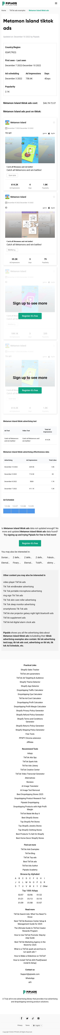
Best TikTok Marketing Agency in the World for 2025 (30, 943)
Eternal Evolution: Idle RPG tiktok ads (7, 562)
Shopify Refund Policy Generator (30, 715)
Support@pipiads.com (30, 974)
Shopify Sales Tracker (30, 670)
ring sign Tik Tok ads (13, 595)
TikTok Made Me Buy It (30, 813)
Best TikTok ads (30, 861)
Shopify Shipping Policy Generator (30, 730)
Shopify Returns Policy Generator (30, 726)
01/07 (39, 903)
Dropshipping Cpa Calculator (30, 694)
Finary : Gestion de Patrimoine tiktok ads (18, 562)
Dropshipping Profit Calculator (30, 702)
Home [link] (3, 10)
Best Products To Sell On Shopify (30, 834)
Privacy (20, 1025)
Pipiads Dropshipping (30, 802)
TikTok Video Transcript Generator (30, 774)
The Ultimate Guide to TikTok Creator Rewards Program (30, 929)
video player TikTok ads (14, 582)
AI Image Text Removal (30, 790)
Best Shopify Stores (30, 818)
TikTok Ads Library (30, 766)
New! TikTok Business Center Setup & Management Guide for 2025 (30, 922)
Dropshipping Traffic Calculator (30, 690)
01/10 (39, 899)
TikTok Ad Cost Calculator (30, 698)
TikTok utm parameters (30, 674)
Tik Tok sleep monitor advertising (19, 604)
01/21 (20, 899)
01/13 (30, 899)
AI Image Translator (30, 786)
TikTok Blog (30, 853)
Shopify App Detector (30, 686)
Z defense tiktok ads (18, 557)
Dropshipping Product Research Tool (29, 798)
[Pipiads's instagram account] (38, 1018)
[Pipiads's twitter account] (27, 1018)
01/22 (39, 895)
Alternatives (30, 778)
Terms (27, 1025)
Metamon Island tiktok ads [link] (39, 10)
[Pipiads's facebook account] (21, 1018)
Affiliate (30, 742)
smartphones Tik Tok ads (15, 609)
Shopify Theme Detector (30, 682)
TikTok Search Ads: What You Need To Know (30, 915)
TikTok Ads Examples (30, 849)
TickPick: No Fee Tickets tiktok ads (41, 562)
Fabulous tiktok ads (53, 557)
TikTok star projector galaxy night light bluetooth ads (28, 613)
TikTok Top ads (30, 857)
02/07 (20, 895)
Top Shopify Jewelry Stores (30, 826)
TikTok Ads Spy (29, 757)
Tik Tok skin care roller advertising (19, 600)
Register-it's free (30, 316)
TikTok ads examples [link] (17, 10)
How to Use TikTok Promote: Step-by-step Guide (30, 936)
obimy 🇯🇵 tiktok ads (53, 562)
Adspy (30, 753)
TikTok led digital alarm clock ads (19, 622)
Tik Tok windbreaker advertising (18, 586)
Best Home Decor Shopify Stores (30, 838)
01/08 (30, 903)
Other (44, 886)
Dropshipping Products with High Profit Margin (30, 808)
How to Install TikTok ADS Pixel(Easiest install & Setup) (30, 961)
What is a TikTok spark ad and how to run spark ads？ (30, 950)
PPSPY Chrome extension (30, 738)
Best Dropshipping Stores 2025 (30, 794)
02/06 (30, 895)
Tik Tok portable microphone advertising (22, 591)
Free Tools (30, 734)
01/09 (20, 903)
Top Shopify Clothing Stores (30, 830)
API (30, 982)
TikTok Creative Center (30, 770)
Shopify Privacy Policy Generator (30, 711)
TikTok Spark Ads (30, 761)
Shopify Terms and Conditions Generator (30, 720)
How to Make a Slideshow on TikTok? (30, 956)
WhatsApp (30, 978)
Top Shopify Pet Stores (30, 822)
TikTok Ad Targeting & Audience (30, 678)
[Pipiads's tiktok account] (33, 1018)
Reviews (30, 782)
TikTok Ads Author (30, 866)
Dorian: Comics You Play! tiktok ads (7, 557)
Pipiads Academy (30, 870)
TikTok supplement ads (14, 617)
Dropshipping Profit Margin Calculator (30, 706)
